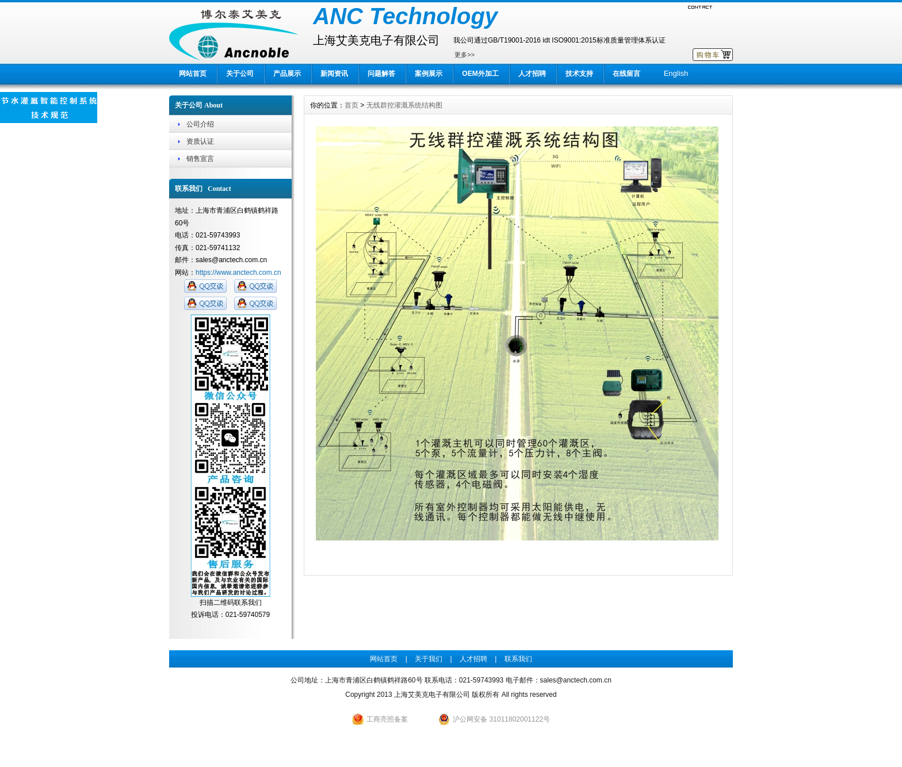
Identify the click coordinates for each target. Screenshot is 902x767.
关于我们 (428, 659)
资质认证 (200, 141)
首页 (351, 105)
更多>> (464, 54)
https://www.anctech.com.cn (238, 273)
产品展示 (287, 74)
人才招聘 (532, 74)
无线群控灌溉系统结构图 (404, 105)
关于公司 (240, 74)
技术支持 (579, 74)
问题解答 (381, 74)
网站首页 (193, 74)
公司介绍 (200, 124)
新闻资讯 (334, 74)
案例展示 (428, 74)
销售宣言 (200, 159)
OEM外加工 (480, 74)
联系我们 (518, 659)
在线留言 (626, 74)
